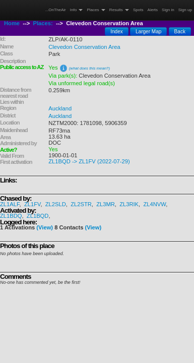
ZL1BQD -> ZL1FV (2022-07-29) (89, 161)
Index (116, 31)
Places (96, 10)
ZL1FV (32, 204)
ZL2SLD (55, 204)
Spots (138, 10)
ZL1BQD (38, 216)
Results (119, 10)
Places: (43, 23)
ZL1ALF (10, 204)
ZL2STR (81, 204)
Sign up (185, 10)
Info (76, 10)
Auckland (60, 108)
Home (12, 23)
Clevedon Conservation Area (84, 47)
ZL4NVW (154, 204)
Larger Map (149, 31)
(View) (44, 227)
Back (179, 31)
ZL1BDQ (11, 216)
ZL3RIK (129, 204)
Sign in (168, 10)
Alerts (153, 10)
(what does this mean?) (89, 68)
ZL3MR (105, 204)
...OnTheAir (55, 10)
